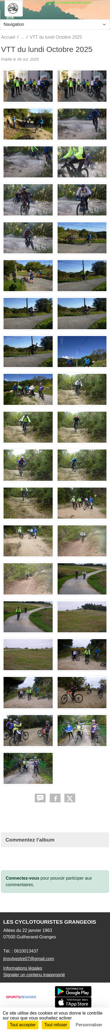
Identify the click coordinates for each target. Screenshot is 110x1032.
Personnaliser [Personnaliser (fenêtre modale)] (89, 1024)
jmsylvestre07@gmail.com (28, 958)
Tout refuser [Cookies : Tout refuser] (55, 1024)
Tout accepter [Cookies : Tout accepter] (23, 1024)
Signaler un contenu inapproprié (34, 974)
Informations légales (22, 968)
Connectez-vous (22, 878)
